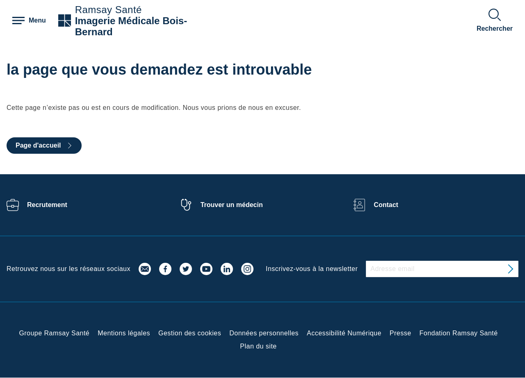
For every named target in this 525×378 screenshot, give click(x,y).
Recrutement (47, 204)
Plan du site (258, 346)
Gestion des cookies (189, 333)
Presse (400, 333)
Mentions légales (124, 333)
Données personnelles (264, 333)
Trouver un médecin (232, 204)
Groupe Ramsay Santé (54, 333)
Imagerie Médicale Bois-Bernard (131, 26)
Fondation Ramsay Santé (459, 333)
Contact (386, 204)
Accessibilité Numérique (344, 333)
